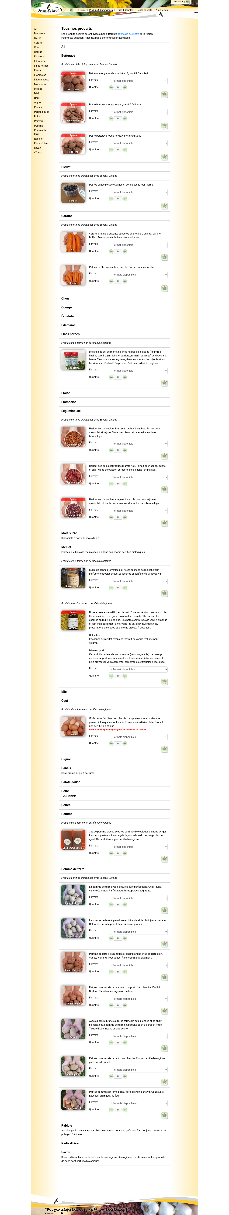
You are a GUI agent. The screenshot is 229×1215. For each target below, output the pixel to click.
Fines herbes (41, 65)
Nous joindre (153, 8)
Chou (37, 47)
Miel (36, 93)
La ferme (72, 8)
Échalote (39, 56)
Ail (35, 28)
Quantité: (94, 87)
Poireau (38, 121)
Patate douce (41, 111)
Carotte (38, 42)
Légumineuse (41, 79)
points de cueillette (128, 33)
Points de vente (136, 8)
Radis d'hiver (41, 143)
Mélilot (38, 88)
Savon (37, 147)
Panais (38, 107)
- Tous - (38, 152)
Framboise (40, 74)
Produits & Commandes (92, 8)
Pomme (38, 125)
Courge (38, 51)
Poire (37, 116)
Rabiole (38, 138)
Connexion (178, 1)
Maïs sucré (40, 84)
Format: (93, 79)
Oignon (38, 102)
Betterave (39, 33)
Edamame (39, 61)
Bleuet (37, 38)
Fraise (37, 70)
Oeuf (36, 98)
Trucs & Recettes (116, 8)
